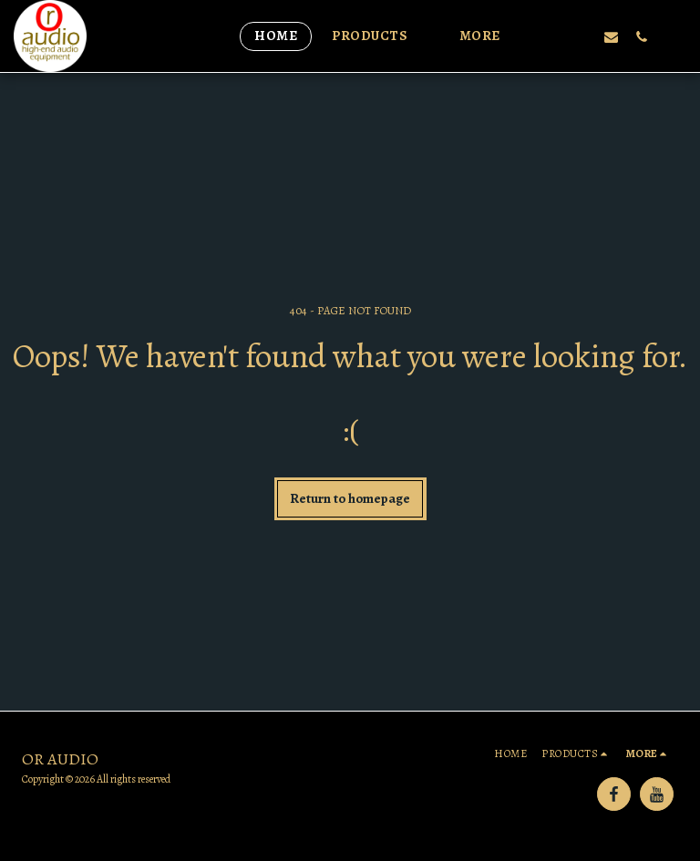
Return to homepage (350, 498)
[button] (378, 36)
